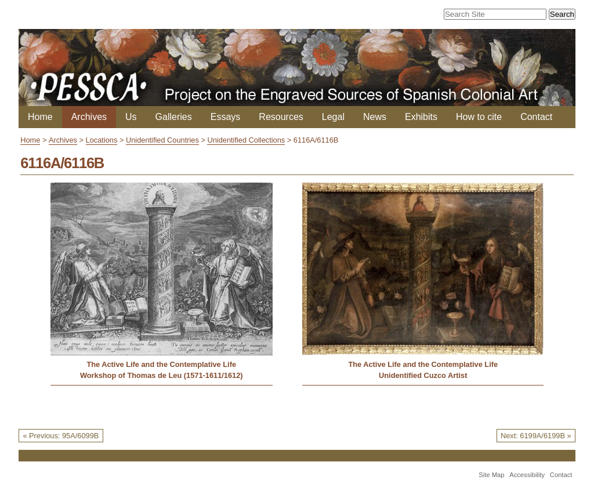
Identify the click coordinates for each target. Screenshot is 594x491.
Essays (226, 117)
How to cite (479, 117)
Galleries (173, 117)
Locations (102, 140)
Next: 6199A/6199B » (536, 435)
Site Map (491, 474)
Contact (536, 117)
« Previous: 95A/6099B (61, 435)
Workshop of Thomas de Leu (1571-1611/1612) (161, 375)
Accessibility (527, 474)
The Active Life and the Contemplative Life (161, 364)
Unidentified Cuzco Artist (423, 375)
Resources (281, 117)
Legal (333, 117)
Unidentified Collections (246, 140)
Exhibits (421, 117)
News (374, 117)
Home (40, 117)
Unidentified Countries (162, 140)
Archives (89, 117)
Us (131, 117)
